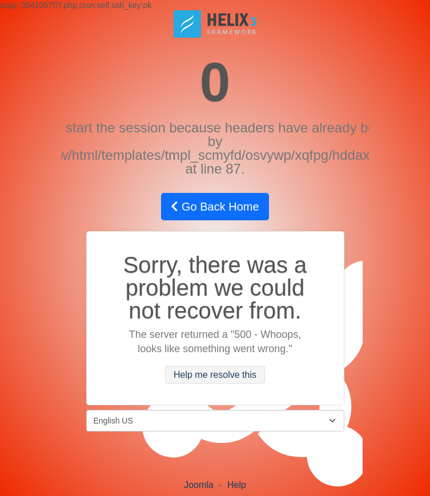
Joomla (199, 485)
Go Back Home (215, 206)
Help (236, 485)
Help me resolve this (215, 375)
